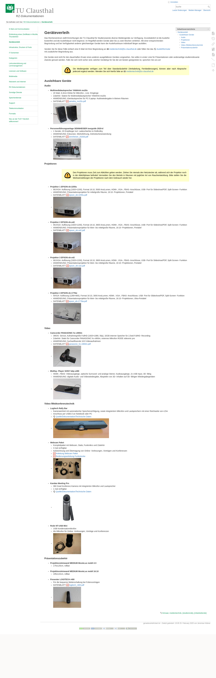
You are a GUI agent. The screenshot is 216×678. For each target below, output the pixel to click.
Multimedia (13, 76)
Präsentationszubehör (189, 48)
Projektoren (185, 40)
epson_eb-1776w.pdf (78, 301)
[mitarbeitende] (200, 613)
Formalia (12, 114)
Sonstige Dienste (15, 92)
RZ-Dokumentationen (31, 22)
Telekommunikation (16, 108)
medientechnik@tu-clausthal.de (123, 49)
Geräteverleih (47, 22)
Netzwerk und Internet (17, 82)
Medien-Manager (195, 10)
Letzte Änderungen (179, 10)
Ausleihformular (163, 49)
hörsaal (165, 613)
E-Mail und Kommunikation (19, 29)
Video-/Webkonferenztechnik (192, 45)
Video (183, 42)
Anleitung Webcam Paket (67, 453)
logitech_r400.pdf (76, 585)
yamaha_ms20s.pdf (77, 101)
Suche (209, 7)
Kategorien (13, 58)
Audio (183, 37)
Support (12, 103)
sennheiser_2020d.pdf (78, 137)
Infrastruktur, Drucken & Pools (20, 47)
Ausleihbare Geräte (186, 35)
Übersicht (206, 10)
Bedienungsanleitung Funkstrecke (70, 456)
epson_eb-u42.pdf (77, 230)
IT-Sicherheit (14, 53)
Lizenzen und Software (18, 71)
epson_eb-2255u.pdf (78, 195)
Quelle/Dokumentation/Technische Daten (73, 416)
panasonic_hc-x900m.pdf (80, 344)
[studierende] (188, 613)
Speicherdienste (15, 98)
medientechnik (176, 613)
